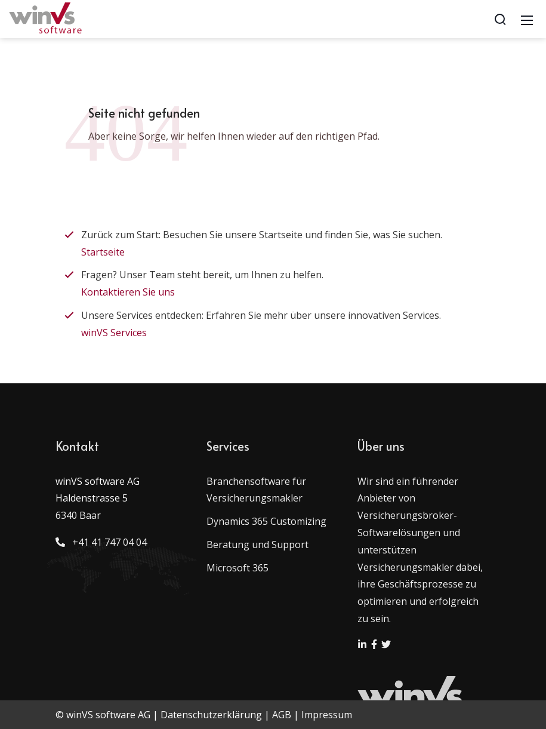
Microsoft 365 (237, 567)
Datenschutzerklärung (211, 714)
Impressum (326, 714)
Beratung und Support (257, 544)
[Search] (500, 19)
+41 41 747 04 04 (107, 542)
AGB (281, 714)
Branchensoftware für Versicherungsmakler (256, 490)
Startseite (103, 252)
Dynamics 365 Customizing (266, 521)
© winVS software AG (102, 714)
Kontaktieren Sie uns (128, 292)
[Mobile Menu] (527, 19)
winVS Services (114, 332)
